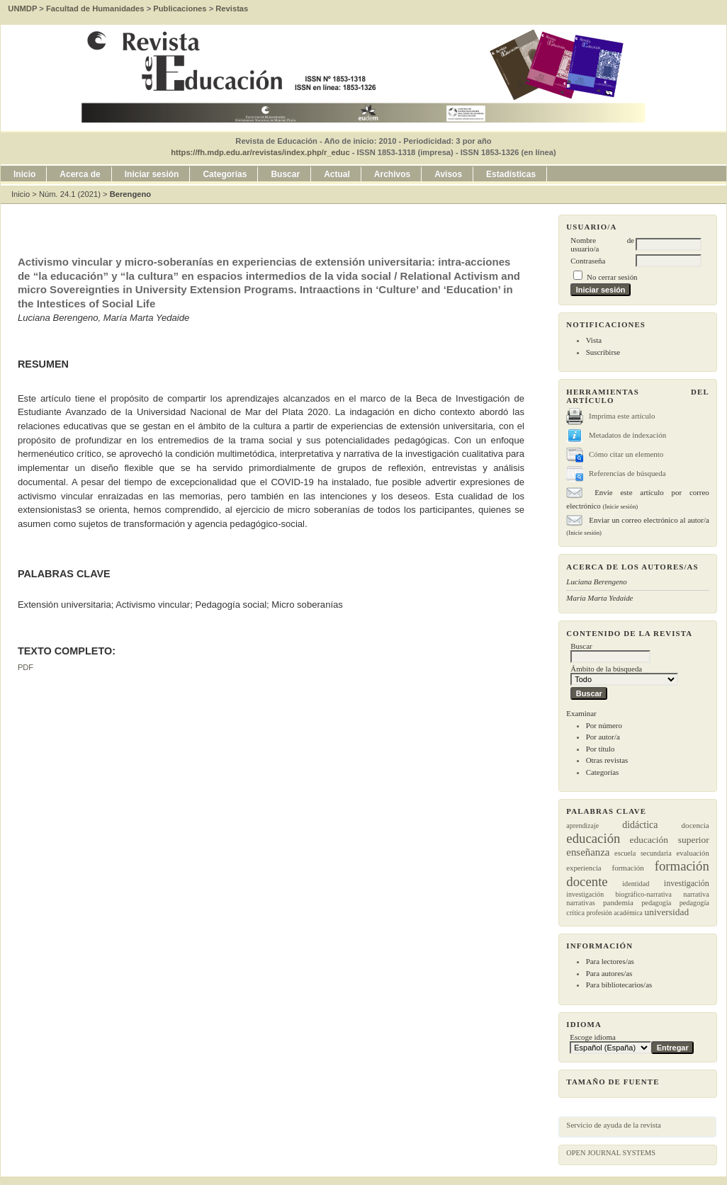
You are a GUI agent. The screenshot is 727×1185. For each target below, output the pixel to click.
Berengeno (130, 194)
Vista (594, 340)
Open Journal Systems (610, 1153)
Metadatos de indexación (627, 435)
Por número (604, 725)
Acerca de (80, 174)
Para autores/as (609, 973)
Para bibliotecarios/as (619, 984)
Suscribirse (603, 352)
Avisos (448, 174)
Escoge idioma (593, 1037)
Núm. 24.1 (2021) (70, 194)
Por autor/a (603, 736)
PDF (25, 667)
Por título (600, 748)
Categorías (602, 772)
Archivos (392, 174)
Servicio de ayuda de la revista (613, 1125)
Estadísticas (511, 174)
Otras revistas (607, 760)
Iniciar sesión (152, 174)
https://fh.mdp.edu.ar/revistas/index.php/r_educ (260, 152)
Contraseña (587, 260)
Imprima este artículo (622, 416)
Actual (337, 174)
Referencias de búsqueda (627, 473)
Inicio (24, 174)
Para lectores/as (610, 961)
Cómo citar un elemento (626, 454)
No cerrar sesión (612, 277)
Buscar (285, 174)
